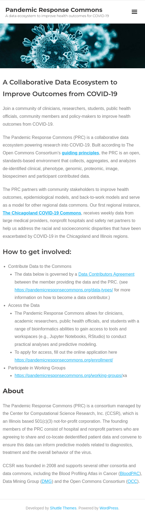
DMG (47, 481)
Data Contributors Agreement (106, 274)
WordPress (109, 508)
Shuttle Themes (63, 508)
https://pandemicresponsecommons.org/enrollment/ (64, 360)
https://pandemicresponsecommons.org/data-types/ (64, 290)
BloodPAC (130, 473)
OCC (132, 481)
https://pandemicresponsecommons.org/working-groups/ (68, 375)
